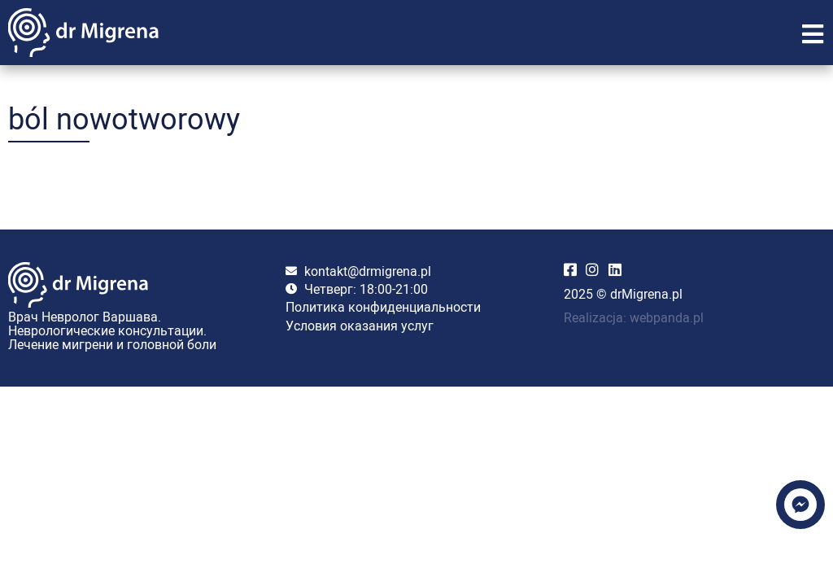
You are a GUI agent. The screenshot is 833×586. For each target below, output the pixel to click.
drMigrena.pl (646, 294)
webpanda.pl (667, 317)
